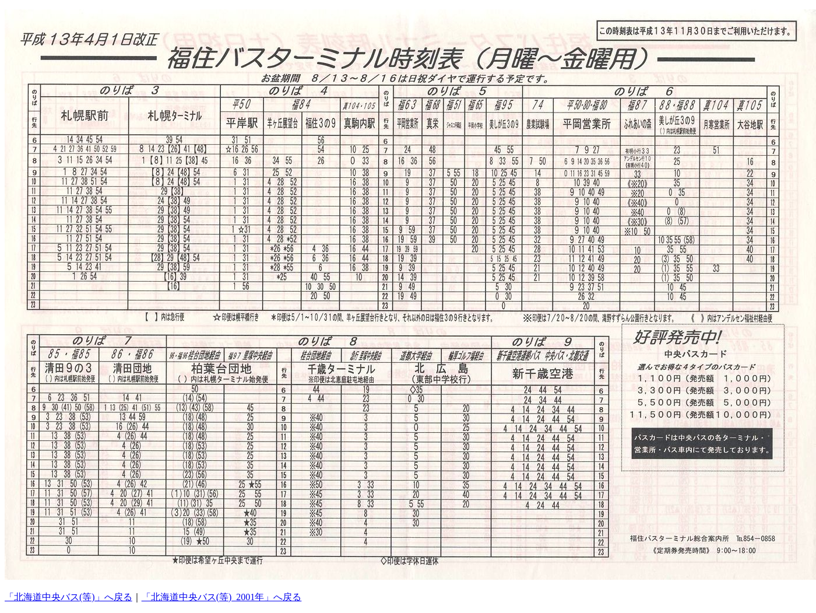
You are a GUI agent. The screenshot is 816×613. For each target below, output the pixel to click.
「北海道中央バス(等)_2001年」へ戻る (222, 597)
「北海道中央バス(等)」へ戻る (68, 597)
